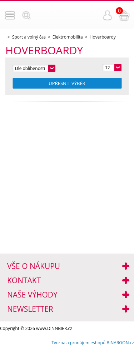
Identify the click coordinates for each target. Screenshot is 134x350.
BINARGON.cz (120, 343)
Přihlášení (107, 15)
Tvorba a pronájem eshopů (78, 343)
